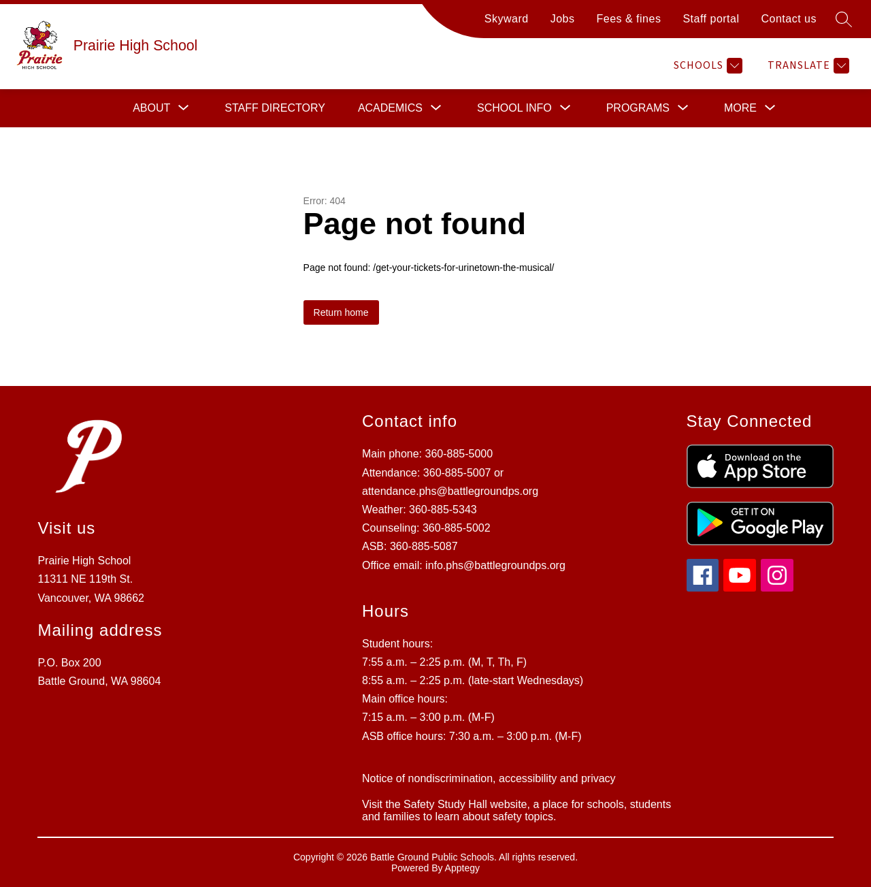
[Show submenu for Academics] (390, 108)
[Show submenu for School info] (514, 108)
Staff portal (711, 19)
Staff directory (275, 108)
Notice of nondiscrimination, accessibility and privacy (489, 778)
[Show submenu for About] (151, 108)
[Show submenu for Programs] (638, 108)
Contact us (789, 19)
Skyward (506, 19)
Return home (341, 312)
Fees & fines (628, 19)
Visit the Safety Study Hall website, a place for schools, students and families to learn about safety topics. (516, 810)
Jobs (562, 19)
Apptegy (462, 867)
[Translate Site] (806, 65)
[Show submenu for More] (740, 108)
